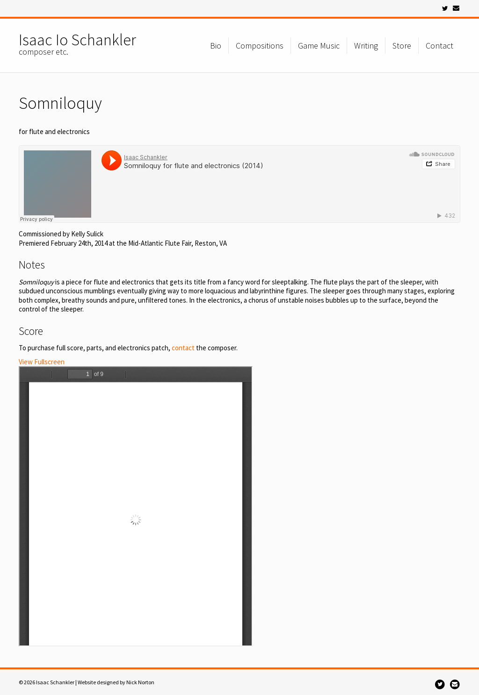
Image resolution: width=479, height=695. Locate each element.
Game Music (319, 45)
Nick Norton (140, 682)
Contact (439, 45)
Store (401, 45)
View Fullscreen (42, 361)
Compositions (259, 45)
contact (183, 347)
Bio (215, 45)
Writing (366, 45)
